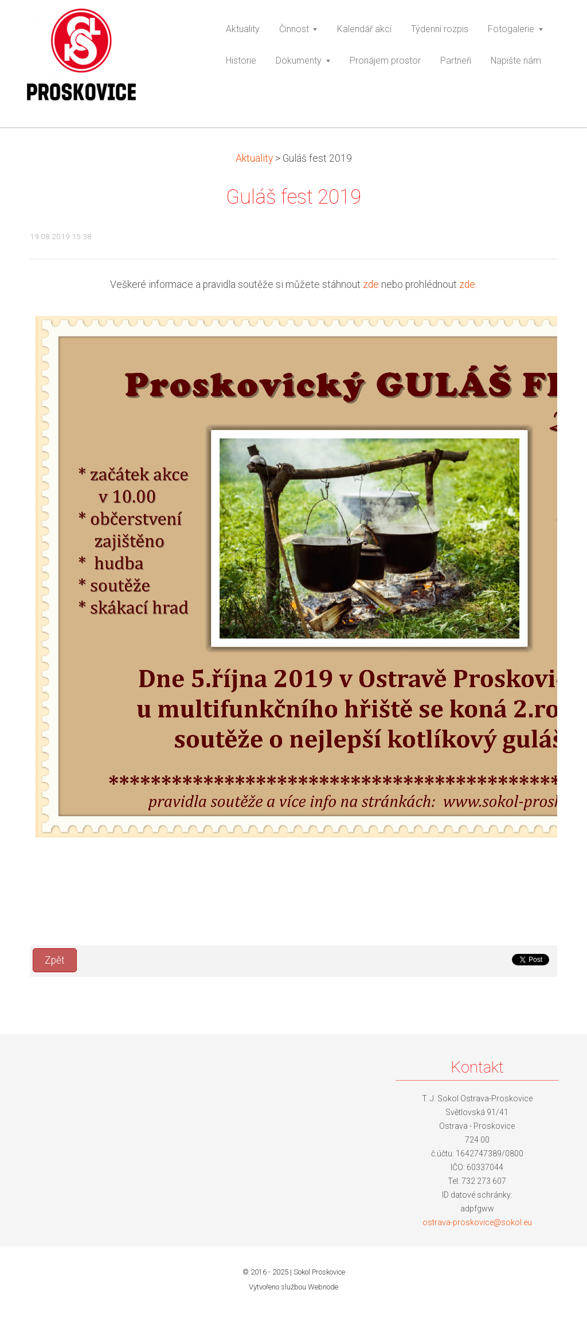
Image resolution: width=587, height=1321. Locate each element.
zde (371, 284)
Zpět (55, 960)
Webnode (323, 1287)
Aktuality (254, 158)
